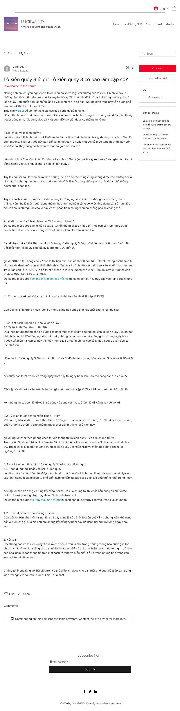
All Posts (9, 53)
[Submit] (90, 669)
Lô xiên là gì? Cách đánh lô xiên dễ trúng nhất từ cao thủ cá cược (157, 125)
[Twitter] (90, 691)
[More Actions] (131, 67)
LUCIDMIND (32, 22)
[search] (157, 53)
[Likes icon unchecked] (6, 594)
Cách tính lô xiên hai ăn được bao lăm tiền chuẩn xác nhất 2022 (157, 148)
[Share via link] (24, 594)
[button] (174, 8)
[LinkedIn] (95, 691)
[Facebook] (84, 691)
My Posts (25, 53)
